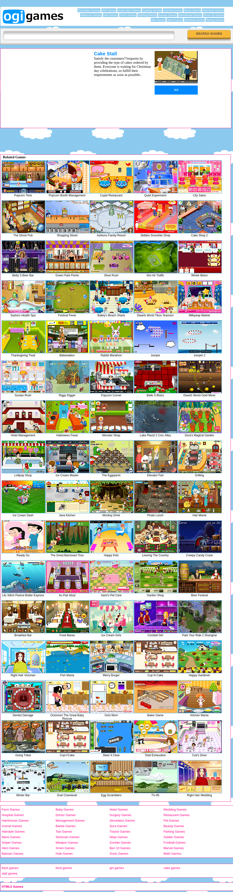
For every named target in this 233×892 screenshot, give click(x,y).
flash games (10, 868)
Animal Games (12, 826)
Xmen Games (65, 848)
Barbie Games (66, 826)
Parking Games (174, 831)
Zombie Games (120, 842)
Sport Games (175, 19)
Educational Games (190, 15)
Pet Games (171, 820)
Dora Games (118, 826)
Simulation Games (122, 820)
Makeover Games (91, 15)
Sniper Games (12, 842)
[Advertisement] (116, 140)
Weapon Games (67, 842)
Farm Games (11, 809)
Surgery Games (120, 815)
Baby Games (65, 809)
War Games (158, 19)
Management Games (70, 820)
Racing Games (215, 19)
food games (64, 868)
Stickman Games (67, 837)
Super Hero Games (129, 10)
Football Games (174, 842)
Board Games (192, 10)
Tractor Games (120, 831)
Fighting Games (147, 15)
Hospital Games (13, 815)
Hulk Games (64, 853)
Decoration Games (89, 10)
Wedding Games (175, 809)
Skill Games (109, 10)
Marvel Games (173, 848)
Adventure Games (213, 10)
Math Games (172, 853)
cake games (171, 868)
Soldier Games (173, 837)
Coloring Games (172, 10)
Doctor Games (66, 815)
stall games (9, 873)
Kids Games (110, 15)
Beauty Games (173, 826)
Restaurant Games (176, 815)
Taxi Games (64, 831)
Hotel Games (119, 809)
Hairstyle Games (13, 831)
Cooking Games (151, 10)
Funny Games (128, 15)
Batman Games (12, 853)
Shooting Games (194, 19)
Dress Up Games (214, 15)
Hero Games (10, 848)
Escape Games (167, 15)
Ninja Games (119, 837)
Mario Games (11, 837)
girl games (117, 868)
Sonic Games (119, 853)
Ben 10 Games (120, 848)
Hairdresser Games (15, 820)
